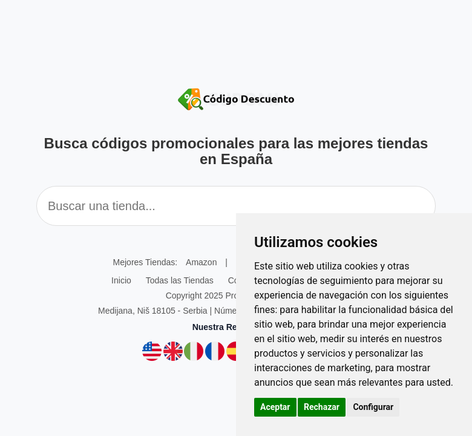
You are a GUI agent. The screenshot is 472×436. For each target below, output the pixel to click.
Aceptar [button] (275, 407)
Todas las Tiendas (180, 280)
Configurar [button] (373, 407)
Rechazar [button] (321, 407)
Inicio (121, 280)
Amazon (201, 262)
